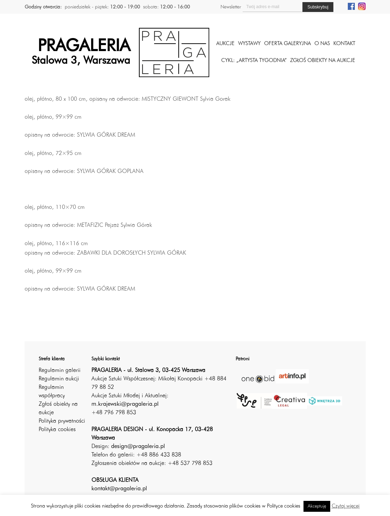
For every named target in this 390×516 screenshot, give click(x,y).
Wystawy (249, 43)
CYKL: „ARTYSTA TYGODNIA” (254, 60)
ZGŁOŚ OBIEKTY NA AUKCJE (322, 60)
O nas (322, 43)
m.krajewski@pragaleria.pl (125, 404)
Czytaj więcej (345, 506)
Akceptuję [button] (317, 506)
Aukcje (225, 43)
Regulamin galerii (60, 370)
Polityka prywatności (62, 421)
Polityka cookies (57, 430)
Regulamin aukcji (59, 379)
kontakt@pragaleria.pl (119, 489)
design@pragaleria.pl (138, 446)
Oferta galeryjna (287, 43)
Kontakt (344, 43)
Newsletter (230, 7)
